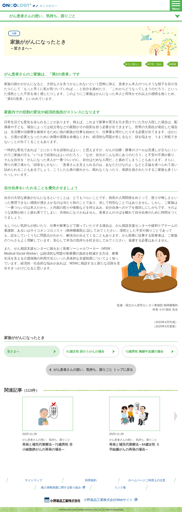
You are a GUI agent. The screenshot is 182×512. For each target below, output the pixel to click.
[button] (176, 5)
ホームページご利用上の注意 (146, 480)
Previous (6, 416)
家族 (173, 64)
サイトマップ (33, 480)
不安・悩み (155, 64)
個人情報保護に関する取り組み (63, 487)
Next (176, 416)
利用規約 (91, 480)
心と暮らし (133, 64)
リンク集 (120, 487)
